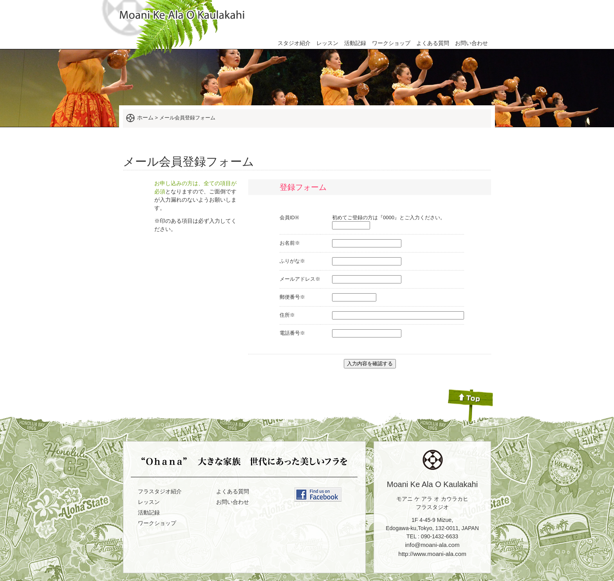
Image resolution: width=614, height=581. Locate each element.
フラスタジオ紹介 (160, 491)
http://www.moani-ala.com (432, 553)
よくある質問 (432, 43)
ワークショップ (391, 43)
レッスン (327, 43)
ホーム (145, 117)
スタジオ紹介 (294, 43)
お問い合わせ (471, 43)
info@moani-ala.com (432, 544)
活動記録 (355, 43)
